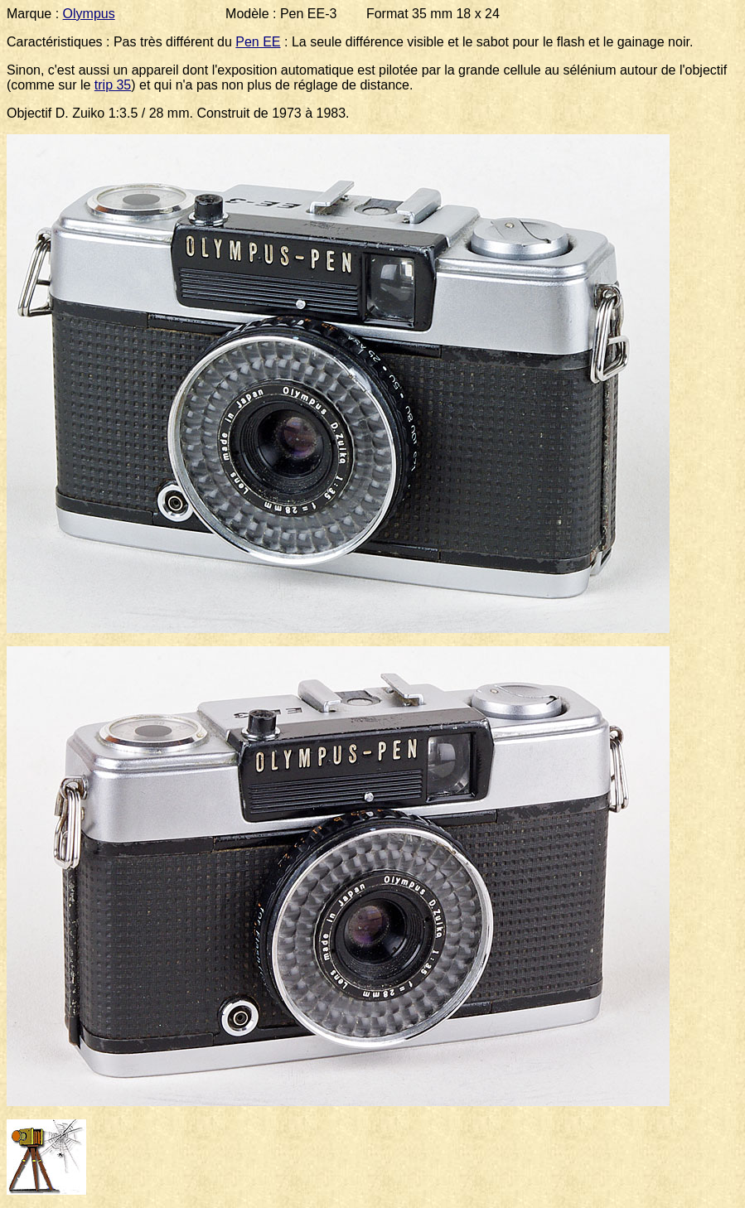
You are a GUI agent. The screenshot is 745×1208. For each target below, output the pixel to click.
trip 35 (112, 85)
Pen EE (257, 42)
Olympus (89, 14)
